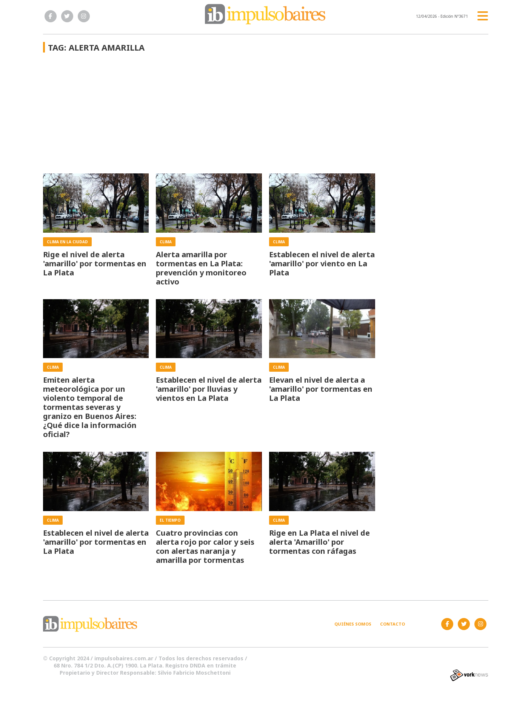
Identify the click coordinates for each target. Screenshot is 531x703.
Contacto (392, 624)
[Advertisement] (209, 117)
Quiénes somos (352, 624)
